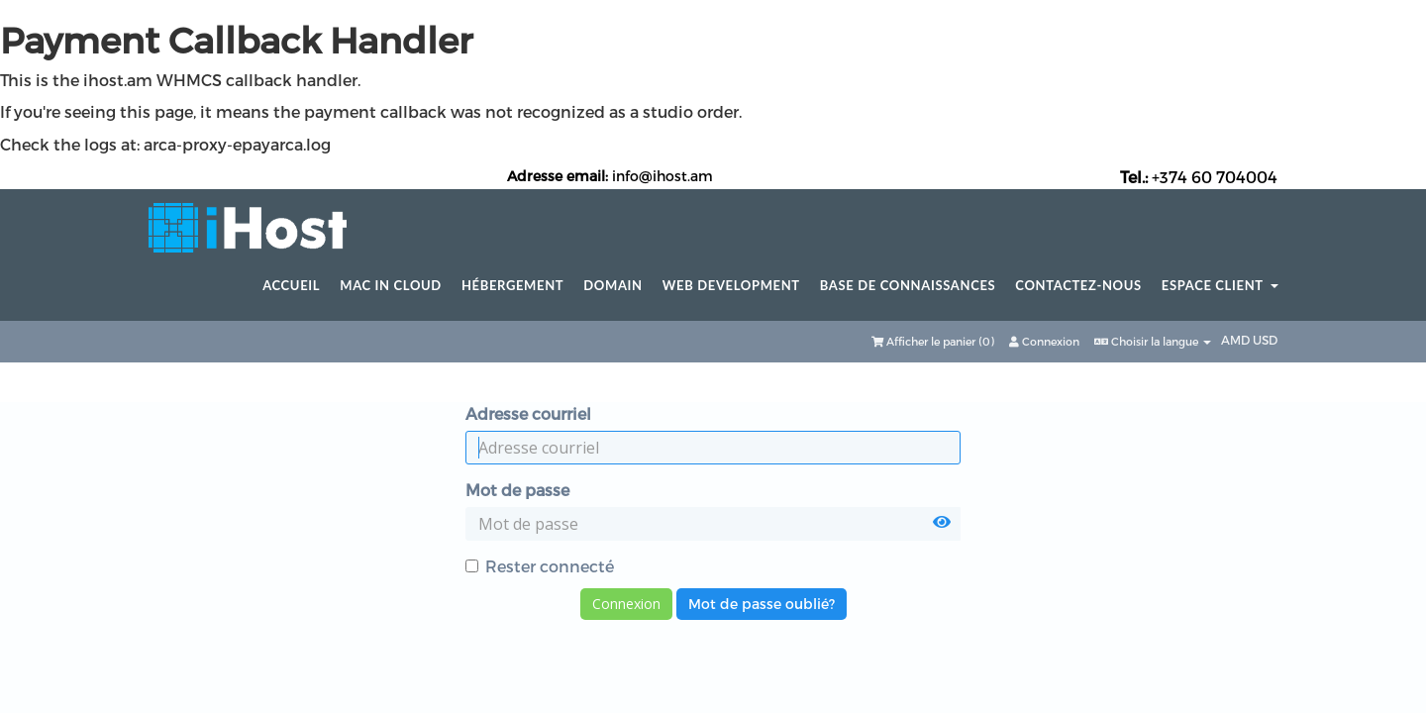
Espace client (1220, 285)
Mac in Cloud (391, 285)
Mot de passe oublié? (761, 603)
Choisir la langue (1152, 341)
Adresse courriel (528, 413)
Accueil (291, 285)
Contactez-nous (1078, 285)
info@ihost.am (662, 175)
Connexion (1044, 341)
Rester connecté (539, 566)
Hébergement (512, 285)
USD (1265, 340)
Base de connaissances (908, 285)
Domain (612, 285)
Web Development (731, 285)
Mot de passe (517, 489)
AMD (1237, 340)
